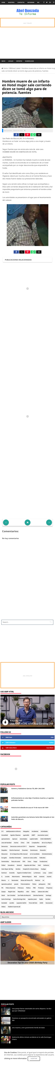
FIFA (24, 861)
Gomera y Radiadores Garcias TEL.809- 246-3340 (28, 788)
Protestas (41, 888)
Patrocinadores (25, 884)
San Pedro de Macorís (24, 895)
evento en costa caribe (30, 858)
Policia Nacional (10, 888)
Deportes (19, 61)
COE (28, 843)
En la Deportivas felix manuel (18, 854)
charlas (16, 843)
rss (38, 2)
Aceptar (34, 1058)
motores (41, 876)
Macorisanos (16, 876)
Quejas (3, 892)
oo (43, 880)
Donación (43, 850)
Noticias (37, 880)
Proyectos (49, 888)
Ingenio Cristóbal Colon (24, 873)
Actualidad (4, 835)
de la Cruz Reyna (47, 843)
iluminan (4, 873)
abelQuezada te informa (13, 831)
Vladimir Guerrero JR (14, 907)
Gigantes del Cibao (29, 865)
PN (2, 888)
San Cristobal (11, 895)
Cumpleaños (35, 843)
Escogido (4, 858)
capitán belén (34, 839)
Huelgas (43, 869)
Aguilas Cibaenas (15, 835)
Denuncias (4, 846)
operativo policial (6, 884)
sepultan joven (32, 899)
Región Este (11, 892)
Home (3, 2)
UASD (41, 903)
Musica (3, 880)
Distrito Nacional (15, 850)
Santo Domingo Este (19, 899)
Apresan (14, 839)
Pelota (34, 884)
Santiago (48, 895)
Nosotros (11, 2)
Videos (3, 907)
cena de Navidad (6, 843)
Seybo (41, 899)
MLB (35, 876)
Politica (28, 888)
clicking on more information (15, 1058)
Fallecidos (42, 858)
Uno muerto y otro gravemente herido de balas (28, 1028)
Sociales (48, 899)
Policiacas (21, 888)
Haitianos (46, 865)
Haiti (39, 865)
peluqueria (42, 884)
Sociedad (4, 903)
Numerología (29, 61)
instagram (30, 2)
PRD (34, 888)
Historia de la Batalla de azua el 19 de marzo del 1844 (29, 808)
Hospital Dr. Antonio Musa (30, 869)
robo (27, 892)
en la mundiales (35, 854)
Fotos (29, 861)
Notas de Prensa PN (27, 880)
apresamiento (5, 839)
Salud (3, 895)
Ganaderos (11, 865)
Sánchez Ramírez (38, 895)
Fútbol (3, 865)
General (19, 865)
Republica (21, 892)
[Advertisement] (27, 603)
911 (2, 831)
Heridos (18, 869)
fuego (35, 861)
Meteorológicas (27, 876)
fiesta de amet (16, 861)
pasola (16, 884)
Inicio (3, 61)
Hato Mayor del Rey (7, 869)
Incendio (12, 873)
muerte (49, 876)
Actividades (44, 831)
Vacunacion (49, 903)
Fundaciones (43, 861)
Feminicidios (5, 861)
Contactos (20, 2)
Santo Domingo (6, 899)
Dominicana (34, 850)
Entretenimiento (47, 854)
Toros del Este (33, 903)
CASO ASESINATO (45, 839)
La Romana (37, 873)
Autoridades (23, 839)
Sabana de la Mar (43, 892)
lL (1, 876)
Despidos (4, 850)
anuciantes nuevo (43, 835)
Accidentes (35, 831)
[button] (16, 134)
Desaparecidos (41, 846)
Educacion (4, 854)
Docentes (25, 850)
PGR (49, 884)
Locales (10, 61)
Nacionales (15, 880)
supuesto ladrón (21, 903)
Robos (33, 892)
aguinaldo (26, 835)
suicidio (11, 903)
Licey (44, 873)
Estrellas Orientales (15, 858)
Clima (22, 843)
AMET (33, 835)
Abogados (26, 831)
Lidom (50, 873)
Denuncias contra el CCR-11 (18, 846)
